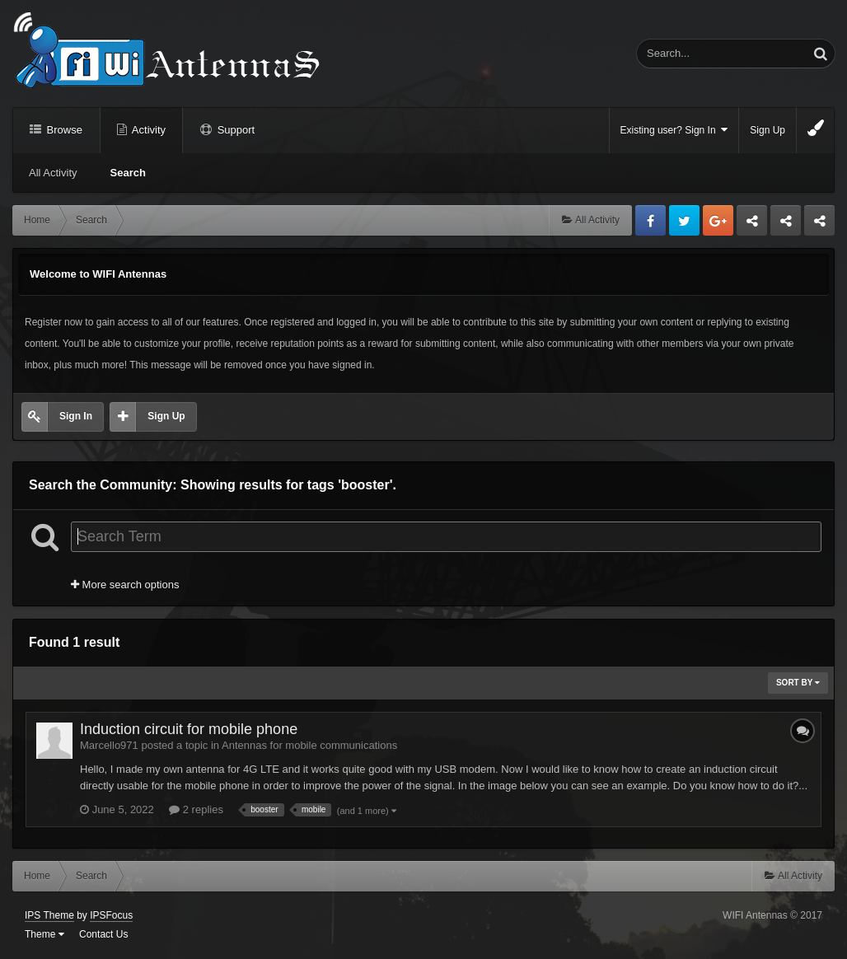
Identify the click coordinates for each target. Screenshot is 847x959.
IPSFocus (111, 915)
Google (718, 220)
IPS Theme (49, 915)
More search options (125, 584)
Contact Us (103, 934)
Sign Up (767, 130)
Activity (147, 130)
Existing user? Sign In (674, 130)
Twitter (684, 220)
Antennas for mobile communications (309, 745)
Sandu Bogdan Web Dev (819, 225)
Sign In (75, 416)
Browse (63, 130)
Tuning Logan (786, 225)
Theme (44, 934)
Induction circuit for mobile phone (188, 729)
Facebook (650, 220)
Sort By (798, 682)
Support (234, 130)
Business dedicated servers (752, 225)
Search (128, 172)
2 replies (196, 809)
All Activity (53, 172)
